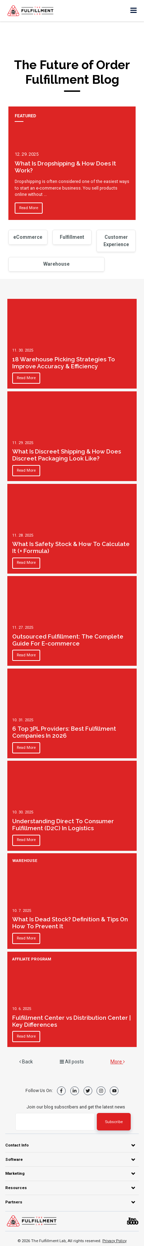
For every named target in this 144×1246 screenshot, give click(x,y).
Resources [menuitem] (16, 1187)
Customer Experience (116, 240)
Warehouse (56, 264)
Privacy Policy (114, 1240)
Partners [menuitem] (13, 1202)
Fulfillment (72, 237)
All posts (72, 1061)
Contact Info (17, 1145)
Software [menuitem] (14, 1159)
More (117, 1061)
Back (26, 1061)
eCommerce (27, 237)
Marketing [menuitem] (14, 1173)
